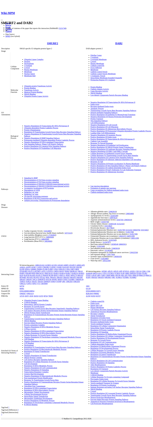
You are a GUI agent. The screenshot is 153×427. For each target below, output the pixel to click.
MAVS (61, 271)
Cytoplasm (28, 66)
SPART (54, 279)
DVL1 (100, 273)
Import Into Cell (96, 305)
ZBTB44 (44, 284)
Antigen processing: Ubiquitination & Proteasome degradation (46, 200)
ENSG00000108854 (27, 291)
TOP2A (28, 281)
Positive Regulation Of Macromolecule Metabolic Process (45, 349)
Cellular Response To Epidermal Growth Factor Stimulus (111, 153)
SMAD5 (73, 277)
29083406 (129, 214)
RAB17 (68, 273)
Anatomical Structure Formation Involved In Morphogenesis (112, 401)
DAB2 (118, 43)
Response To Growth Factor (34, 306)
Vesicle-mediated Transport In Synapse (104, 383)
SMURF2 (52, 43)
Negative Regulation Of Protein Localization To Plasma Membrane (114, 164)
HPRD (7, 36)
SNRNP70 (41, 279)
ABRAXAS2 (40, 265)
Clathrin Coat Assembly (99, 141)
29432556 (133, 252)
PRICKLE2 (49, 273)
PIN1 (130, 275)
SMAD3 (66, 277)
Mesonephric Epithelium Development (38, 398)
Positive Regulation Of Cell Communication (106, 361)
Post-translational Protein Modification (38, 378)
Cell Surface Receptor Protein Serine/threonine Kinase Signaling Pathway (51, 311)
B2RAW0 (89, 294)
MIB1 (113, 275)
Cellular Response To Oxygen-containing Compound (109, 377)
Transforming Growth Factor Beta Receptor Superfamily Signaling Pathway (51, 308)
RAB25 (81, 273)
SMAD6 (79, 277)
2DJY (27, 296)
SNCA (35, 279)
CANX (39, 267)
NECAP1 (124, 275)
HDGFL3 (62, 269)
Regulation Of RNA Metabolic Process (38, 366)
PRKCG (148, 275)
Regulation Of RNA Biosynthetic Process (39, 390)
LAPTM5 (36, 271)
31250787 (106, 242)
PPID (33, 273)
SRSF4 (60, 279)
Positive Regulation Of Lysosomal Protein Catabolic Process (112, 393)
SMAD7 (23, 279)
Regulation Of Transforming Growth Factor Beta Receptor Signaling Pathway (52, 132)
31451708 (121, 230)
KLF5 (30, 271)
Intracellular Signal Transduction (36, 396)
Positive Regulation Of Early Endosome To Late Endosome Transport (115, 170)
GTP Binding (29, 343)
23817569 (110, 254)
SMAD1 (53, 277)
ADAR (60, 265)
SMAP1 (29, 279)
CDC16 (138, 271)
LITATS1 (49, 271)
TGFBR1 (71, 279)
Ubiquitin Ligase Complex (34, 59)
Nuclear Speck (29, 74)
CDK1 (144, 271)
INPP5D (133, 273)
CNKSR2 (45, 267)
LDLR (93, 275)
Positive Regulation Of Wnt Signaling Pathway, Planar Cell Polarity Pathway (118, 166)
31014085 (47, 231)
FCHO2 (117, 273)
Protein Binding (30, 88)
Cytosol (27, 68)
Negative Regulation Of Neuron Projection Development (111, 117)
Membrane (28, 72)
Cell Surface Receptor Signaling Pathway (39, 360)
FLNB (45, 269)
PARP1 (22, 273)
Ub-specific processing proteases (36, 196)
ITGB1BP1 (24, 271)
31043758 (104, 222)
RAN (21, 275)
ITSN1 (88, 275)
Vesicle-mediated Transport (100, 324)
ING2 (68, 269)
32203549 (114, 216)
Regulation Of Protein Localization (103, 385)
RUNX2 (30, 277)
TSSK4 (53, 281)
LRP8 (108, 275)
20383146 (112, 224)
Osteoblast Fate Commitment (34, 386)
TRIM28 (47, 281)
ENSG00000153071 (93, 291)
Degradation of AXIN (32, 190)
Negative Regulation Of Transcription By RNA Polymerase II (46, 126)
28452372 (122, 236)
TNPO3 (22, 281)
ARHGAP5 (80, 265)
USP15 (29, 284)
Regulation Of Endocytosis (100, 318)
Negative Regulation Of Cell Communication (40, 368)
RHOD (45, 275)
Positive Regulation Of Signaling (102, 363)
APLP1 (110, 271)
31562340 (100, 246)
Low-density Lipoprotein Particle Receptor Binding (109, 95)
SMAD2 (60, 277)
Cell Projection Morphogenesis (101, 404)
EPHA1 (27, 269)
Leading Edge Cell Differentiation (102, 133)
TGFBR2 (133, 277)
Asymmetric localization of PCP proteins (39, 188)
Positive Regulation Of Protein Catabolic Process (108, 367)
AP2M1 (104, 271)
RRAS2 (80, 275)
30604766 (136, 230)
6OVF (98, 296)
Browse (8, 25)
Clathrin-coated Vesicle (98, 72)
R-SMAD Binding (31, 405)
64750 (22, 286)
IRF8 (77, 269)
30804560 (49, 237)
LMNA (56, 271)
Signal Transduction (97, 316)
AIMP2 (66, 265)
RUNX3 (37, 277)
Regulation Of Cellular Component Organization (108, 326)
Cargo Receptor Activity (99, 91)
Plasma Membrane (31, 70)
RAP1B (27, 275)
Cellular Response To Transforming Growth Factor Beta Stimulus (114, 155)
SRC (113, 277)
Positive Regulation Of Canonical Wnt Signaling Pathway (45, 146)
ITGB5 (144, 273)
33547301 (120, 220)
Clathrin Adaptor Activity (99, 89)
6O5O (93, 296)
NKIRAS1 (74, 271)
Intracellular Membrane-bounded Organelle (106, 78)
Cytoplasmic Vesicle (97, 76)
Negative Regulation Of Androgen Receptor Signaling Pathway (113, 149)
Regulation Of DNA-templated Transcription (40, 388)
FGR (122, 273)
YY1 (39, 284)
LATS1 (43, 271)
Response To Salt (96, 162)
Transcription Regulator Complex (36, 372)
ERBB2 (33, 269)
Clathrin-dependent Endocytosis (102, 344)
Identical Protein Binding (33, 92)
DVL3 (105, 273)
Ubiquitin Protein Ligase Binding (36, 300)
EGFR (22, 269)
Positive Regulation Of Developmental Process (107, 338)
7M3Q (50, 296)
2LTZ (41, 296)
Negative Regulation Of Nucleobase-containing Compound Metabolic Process (52, 337)
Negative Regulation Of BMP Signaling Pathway (42, 138)
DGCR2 (73, 267)
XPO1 (34, 284)
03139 (88, 289)
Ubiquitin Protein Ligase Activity (36, 96)
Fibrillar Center (96, 55)
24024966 (48, 241)
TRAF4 (40, 281)
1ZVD (22, 296)
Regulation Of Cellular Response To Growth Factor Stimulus (46, 362)
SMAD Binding (30, 94)
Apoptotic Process (97, 108)
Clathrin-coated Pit (97, 66)
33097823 (113, 218)
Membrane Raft (30, 76)
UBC (64, 281)
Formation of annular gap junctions (103, 188)
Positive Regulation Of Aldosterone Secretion (107, 172)
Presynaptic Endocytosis (99, 379)
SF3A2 (42, 277)
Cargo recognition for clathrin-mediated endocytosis (109, 190)
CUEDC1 (53, 267)
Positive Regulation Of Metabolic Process (39, 400)
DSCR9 (79, 267)
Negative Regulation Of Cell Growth (103, 125)
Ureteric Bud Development (34, 374)
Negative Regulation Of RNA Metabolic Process (42, 327)
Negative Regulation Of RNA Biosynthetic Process (42, 333)
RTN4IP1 (23, 277)
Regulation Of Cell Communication (103, 342)
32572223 (68, 233)
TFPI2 (65, 279)
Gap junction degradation (99, 186)
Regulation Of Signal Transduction (37, 351)
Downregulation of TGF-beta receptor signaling (41, 180)
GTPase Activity (30, 329)
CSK (148, 271)
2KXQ (36, 296)
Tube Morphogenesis (98, 365)
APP (120, 271)
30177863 (110, 228)
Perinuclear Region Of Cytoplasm (102, 80)
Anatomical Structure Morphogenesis (104, 312)
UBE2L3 (23, 284)
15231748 (62, 28)
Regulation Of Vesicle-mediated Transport (105, 320)
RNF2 (68, 275)
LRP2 (103, 275)
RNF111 (62, 275)
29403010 (112, 212)
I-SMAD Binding (30, 302)
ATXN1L (126, 271)
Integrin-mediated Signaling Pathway (104, 113)
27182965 (52, 235)
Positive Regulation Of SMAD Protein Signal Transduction (112, 147)
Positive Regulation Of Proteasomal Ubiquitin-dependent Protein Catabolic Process (120, 131)
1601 (88, 286)
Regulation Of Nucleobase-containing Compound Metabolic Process (49, 402)
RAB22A (75, 273)
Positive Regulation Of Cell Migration (104, 127)
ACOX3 (54, 265)
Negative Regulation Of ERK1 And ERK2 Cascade (109, 151)
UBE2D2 (69, 281)
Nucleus (27, 61)
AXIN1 (28, 267)
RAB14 (62, 273)
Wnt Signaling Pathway (99, 121)
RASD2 (33, 275)
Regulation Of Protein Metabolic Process (105, 352)
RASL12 (39, 275)
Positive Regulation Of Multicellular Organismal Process (111, 334)
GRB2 (127, 273)
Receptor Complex (97, 314)
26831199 (130, 236)
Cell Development (30, 364)
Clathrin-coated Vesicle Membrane (103, 74)
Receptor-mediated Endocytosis (102, 106)
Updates (8, 31)
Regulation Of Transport (99, 369)
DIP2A (95, 273)
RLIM (51, 275)
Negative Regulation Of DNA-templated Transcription (44, 142)
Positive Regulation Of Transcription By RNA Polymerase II (112, 139)
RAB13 (56, 273)
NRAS (80, 271)
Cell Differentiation (97, 123)
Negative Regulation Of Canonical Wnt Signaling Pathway (111, 157)
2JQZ (31, 296)
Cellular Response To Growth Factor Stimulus (41, 335)
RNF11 (56, 275)
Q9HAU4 (30, 294)
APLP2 (116, 271)
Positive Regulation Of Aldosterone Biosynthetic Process (111, 129)
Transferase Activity (31, 90)
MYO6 (117, 275)
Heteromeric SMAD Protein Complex (38, 304)
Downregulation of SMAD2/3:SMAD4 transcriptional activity (46, 184)
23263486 (104, 259)
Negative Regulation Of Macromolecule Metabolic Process (45, 376)
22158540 (108, 250)
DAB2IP (89, 273)
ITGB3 (138, 273)
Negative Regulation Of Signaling (36, 370)
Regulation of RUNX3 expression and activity (41, 198)
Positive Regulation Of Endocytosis (103, 137)
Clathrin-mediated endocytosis (101, 192)
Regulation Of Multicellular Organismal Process (108, 346)
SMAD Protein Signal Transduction (37, 313)
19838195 (117, 256)
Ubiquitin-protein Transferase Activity (38, 86)
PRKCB (135, 275)
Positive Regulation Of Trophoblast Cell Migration (42, 148)
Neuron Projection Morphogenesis (102, 397)
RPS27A (74, 275)
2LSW (88, 296)
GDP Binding (29, 339)
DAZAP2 (65, 267)
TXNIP (58, 281)
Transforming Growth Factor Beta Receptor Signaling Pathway (113, 110)
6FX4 (46, 296)
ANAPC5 (72, 265)
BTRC (33, 267)
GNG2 (56, 269)
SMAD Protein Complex (33, 358)
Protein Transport (96, 119)
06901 (22, 289)
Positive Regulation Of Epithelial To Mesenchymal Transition (112, 115)
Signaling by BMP (31, 178)
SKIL (48, 277)
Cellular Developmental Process (35, 394)
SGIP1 (88, 277)
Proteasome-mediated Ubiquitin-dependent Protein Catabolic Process (49, 140)
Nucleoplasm (29, 63)
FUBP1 (50, 269)
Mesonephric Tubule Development (36, 392)
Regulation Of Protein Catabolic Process (105, 330)
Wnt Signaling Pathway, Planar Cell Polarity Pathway (43, 144)
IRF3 (73, 269)
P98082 (96, 294)
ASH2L (22, 267)
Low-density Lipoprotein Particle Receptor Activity (109, 371)
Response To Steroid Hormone (101, 143)
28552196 (106, 261)
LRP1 (99, 275)
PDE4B (28, 273)
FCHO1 (111, 273)
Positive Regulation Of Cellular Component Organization (111, 336)
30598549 (114, 244)
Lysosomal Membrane (98, 59)
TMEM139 (79, 279)
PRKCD (142, 275)
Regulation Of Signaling (99, 332)
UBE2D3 (76, 281)
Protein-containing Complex (34, 325)
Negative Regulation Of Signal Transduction (40, 355)
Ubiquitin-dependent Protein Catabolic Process (41, 128)
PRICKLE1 (40, 273)
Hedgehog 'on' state (31, 192)
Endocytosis (94, 104)
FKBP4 (39, 269)
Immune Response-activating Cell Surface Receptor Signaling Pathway (116, 387)
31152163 (120, 224)
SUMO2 (119, 277)
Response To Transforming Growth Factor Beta (41, 380)
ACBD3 (48, 265)
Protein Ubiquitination (32, 130)
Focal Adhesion (96, 68)
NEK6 (67, 271)
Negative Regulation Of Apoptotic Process (105, 135)
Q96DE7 (23, 294)
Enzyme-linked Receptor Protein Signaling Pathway (43, 323)
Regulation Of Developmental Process (104, 348)
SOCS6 (48, 279)
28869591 (122, 244)
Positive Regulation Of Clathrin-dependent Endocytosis (110, 168)
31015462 (107, 226)
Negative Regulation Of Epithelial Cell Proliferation (109, 145)
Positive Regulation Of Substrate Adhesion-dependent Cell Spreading (115, 160)
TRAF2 (34, 281)
